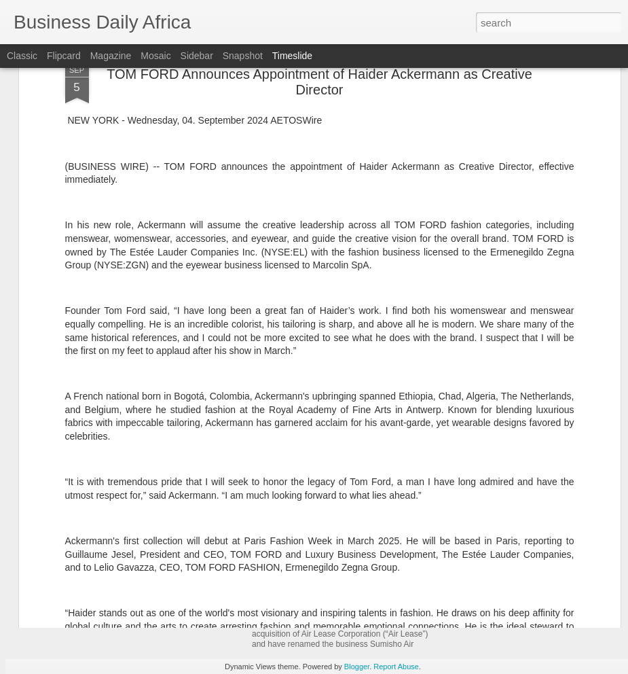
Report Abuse (396, 666)
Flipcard (64, 55)
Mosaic (155, 55)
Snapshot (243, 55)
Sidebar (197, 55)
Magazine (111, 55)
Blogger (356, 666)
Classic (22, 55)
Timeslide (292, 55)
